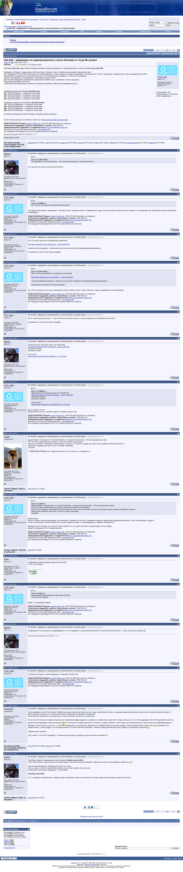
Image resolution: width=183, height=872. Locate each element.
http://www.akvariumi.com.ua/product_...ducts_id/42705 (49, 244)
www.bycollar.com (33, 123)
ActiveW (8, 709)
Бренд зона (44, 19)
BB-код (6, 840)
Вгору (180, 858)
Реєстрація (64, 31)
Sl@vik (112, 143)
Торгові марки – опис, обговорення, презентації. (64, 19)
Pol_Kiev (8, 237)
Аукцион (44, 31)
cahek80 (31, 143)
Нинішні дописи (145, 31)
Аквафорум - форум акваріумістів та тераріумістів (22, 19)
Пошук (168, 31)
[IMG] (5, 843)
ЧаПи (82, 31)
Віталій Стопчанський (92, 864)
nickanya (63, 143)
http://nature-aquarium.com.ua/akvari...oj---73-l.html (47, 356)
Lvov (47, 143)
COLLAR (162, 77)
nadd (6, 437)
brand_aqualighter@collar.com (56, 127)
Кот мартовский (131, 143)
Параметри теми (152, 53)
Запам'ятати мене (172, 23)
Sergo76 (80, 143)
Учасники (99, 31)
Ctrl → (175, 50)
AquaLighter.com (43, 129)
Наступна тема (97, 816)
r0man (47, 746)
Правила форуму (9, 847)
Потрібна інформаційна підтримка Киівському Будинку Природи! (37, 42)
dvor (6, 559)
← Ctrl (156, 50)
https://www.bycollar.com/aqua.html (54, 120)
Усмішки (6, 841)
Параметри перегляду (169, 53)
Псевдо (151, 22)
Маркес (152, 143)
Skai (96, 143)
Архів (175, 858)
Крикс (7, 154)
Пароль (151, 25)
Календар (119, 31)
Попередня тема (86, 816)
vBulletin (73, 863)
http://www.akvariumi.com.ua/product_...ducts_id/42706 (49, 347)
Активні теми (17, 31)
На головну (168, 858)
